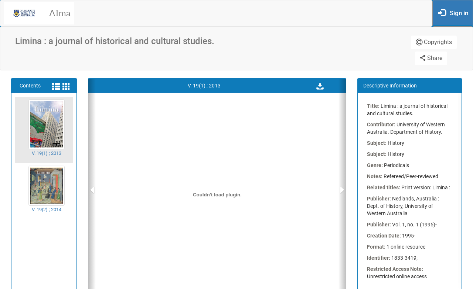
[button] (320, 85)
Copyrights (434, 42)
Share (431, 58)
